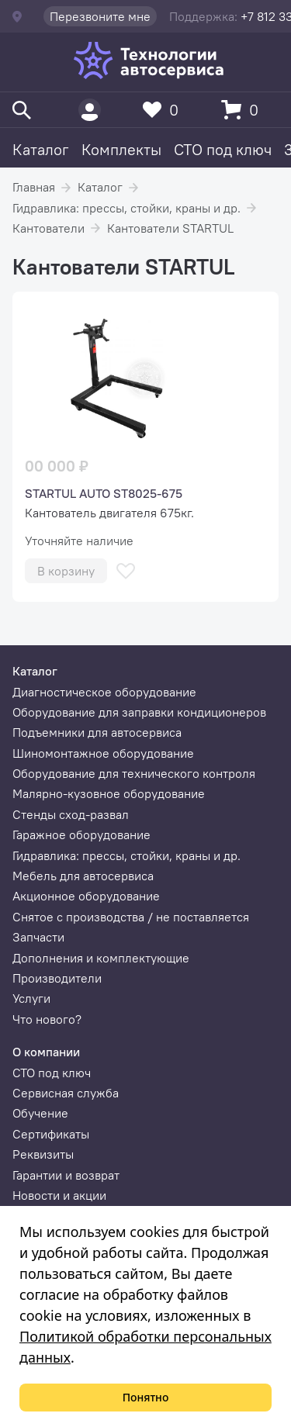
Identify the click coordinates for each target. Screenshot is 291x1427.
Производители (57, 978)
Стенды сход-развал (70, 814)
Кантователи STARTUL (170, 228)
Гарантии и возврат (66, 1175)
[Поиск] (21, 109)
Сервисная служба (65, 1092)
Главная (33, 187)
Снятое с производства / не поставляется (130, 916)
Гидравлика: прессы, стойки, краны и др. (126, 208)
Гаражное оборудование (81, 834)
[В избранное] (125, 571)
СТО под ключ (223, 149)
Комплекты (121, 149)
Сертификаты (50, 1134)
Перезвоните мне (100, 16)
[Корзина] (243, 109)
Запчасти (38, 937)
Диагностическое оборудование (104, 692)
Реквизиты (43, 1154)
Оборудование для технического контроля (133, 773)
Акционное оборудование (86, 896)
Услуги (31, 998)
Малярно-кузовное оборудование (108, 793)
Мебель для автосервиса (83, 875)
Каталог (40, 149)
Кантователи (48, 228)
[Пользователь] (89, 109)
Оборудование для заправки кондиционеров (139, 712)
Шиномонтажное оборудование (103, 753)
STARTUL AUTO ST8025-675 (103, 493)
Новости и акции (59, 1195)
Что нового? (46, 1019)
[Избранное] (164, 109)
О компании (46, 1051)
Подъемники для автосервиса (97, 732)
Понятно (146, 1397)
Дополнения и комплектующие (100, 958)
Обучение (40, 1113)
